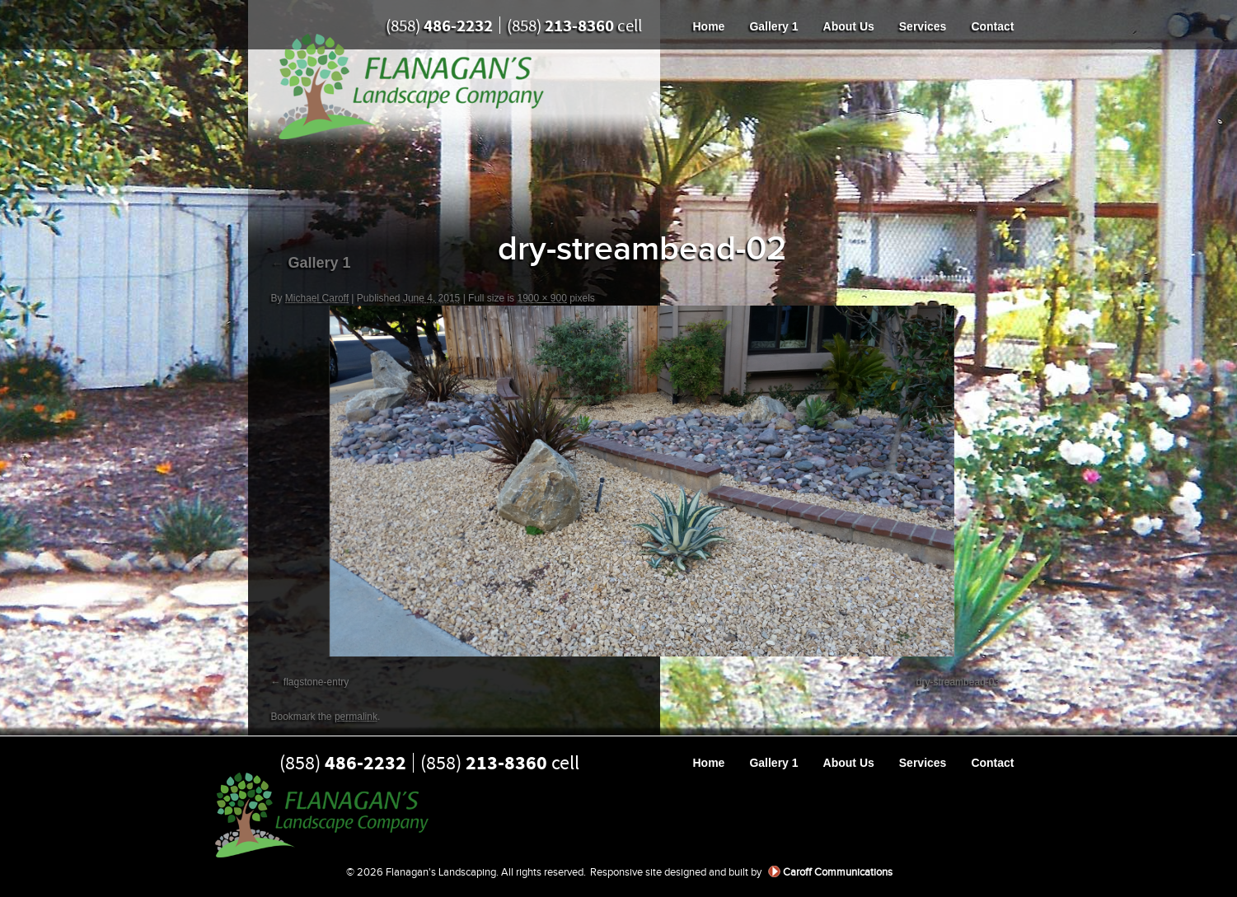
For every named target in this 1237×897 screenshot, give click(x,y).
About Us (848, 26)
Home (709, 26)
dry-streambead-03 (958, 682)
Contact (992, 26)
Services (923, 26)
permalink (356, 716)
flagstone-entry (316, 682)
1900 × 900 (541, 298)
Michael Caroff (317, 298)
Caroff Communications (838, 872)
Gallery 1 (773, 26)
